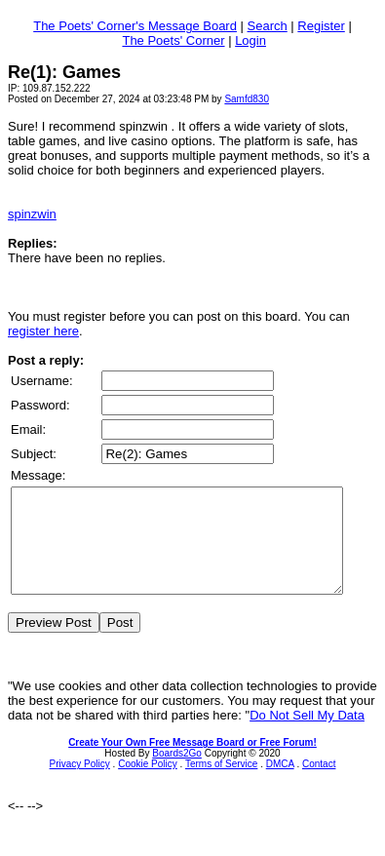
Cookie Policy (147, 784)
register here (43, 331)
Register (320, 26)
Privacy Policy (80, 784)
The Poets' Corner (173, 40)
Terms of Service (221, 784)
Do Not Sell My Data (307, 735)
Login (250, 40)
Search (268, 26)
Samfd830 (246, 99)
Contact (318, 784)
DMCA (280, 784)
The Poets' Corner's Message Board (135, 26)
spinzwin (32, 214)
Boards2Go (177, 773)
